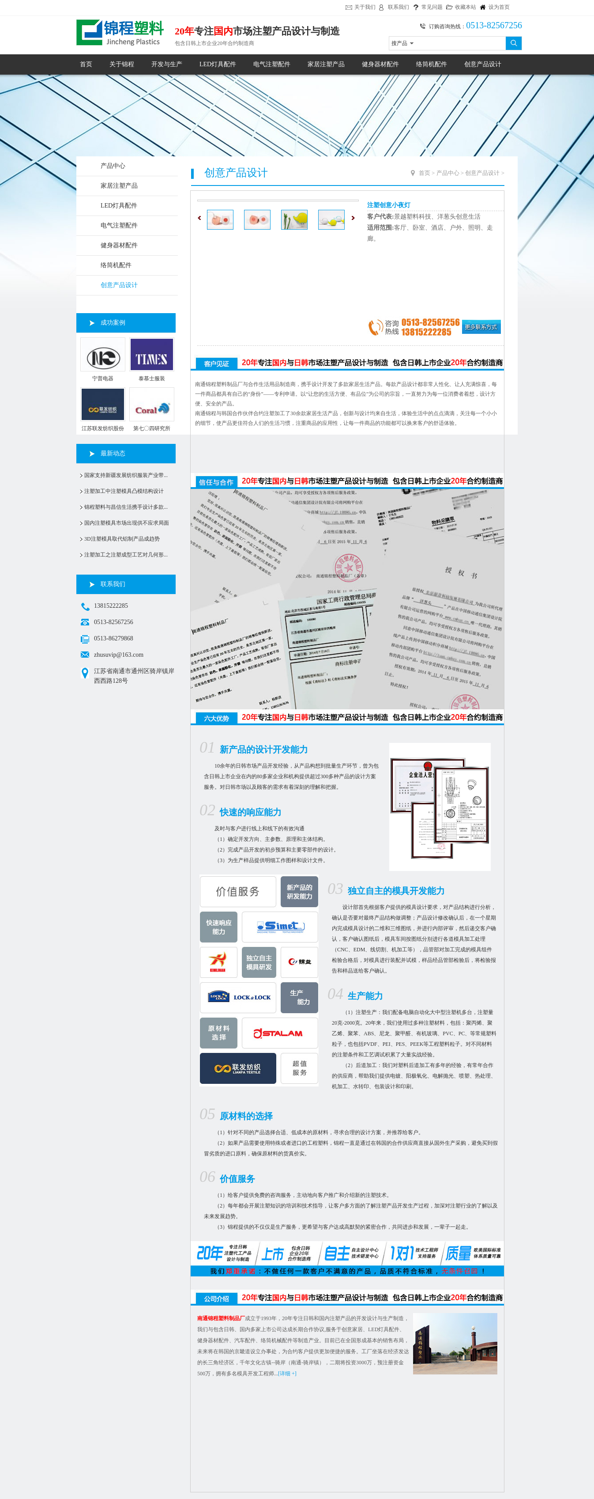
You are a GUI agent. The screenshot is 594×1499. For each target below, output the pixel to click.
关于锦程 (121, 64)
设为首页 (499, 7)
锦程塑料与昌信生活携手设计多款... (126, 507)
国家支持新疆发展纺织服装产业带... (126, 475)
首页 (86, 64)
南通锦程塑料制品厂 (221, 1318)
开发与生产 (166, 64)
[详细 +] (287, 1373)
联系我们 (398, 7)
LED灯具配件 (217, 64)
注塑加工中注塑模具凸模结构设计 (124, 491)
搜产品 (399, 43)
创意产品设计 (482, 64)
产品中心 (113, 166)
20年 (184, 31)
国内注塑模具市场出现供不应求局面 (126, 523)
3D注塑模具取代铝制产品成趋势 (122, 539)
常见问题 (432, 7)
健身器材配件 (380, 64)
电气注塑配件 (271, 64)
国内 (223, 31)
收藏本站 (465, 7)
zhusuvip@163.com (118, 654)
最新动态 (113, 453)
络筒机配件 (431, 64)
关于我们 (365, 7)
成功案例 (113, 322)
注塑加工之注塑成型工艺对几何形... (126, 555)
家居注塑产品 (326, 64)
